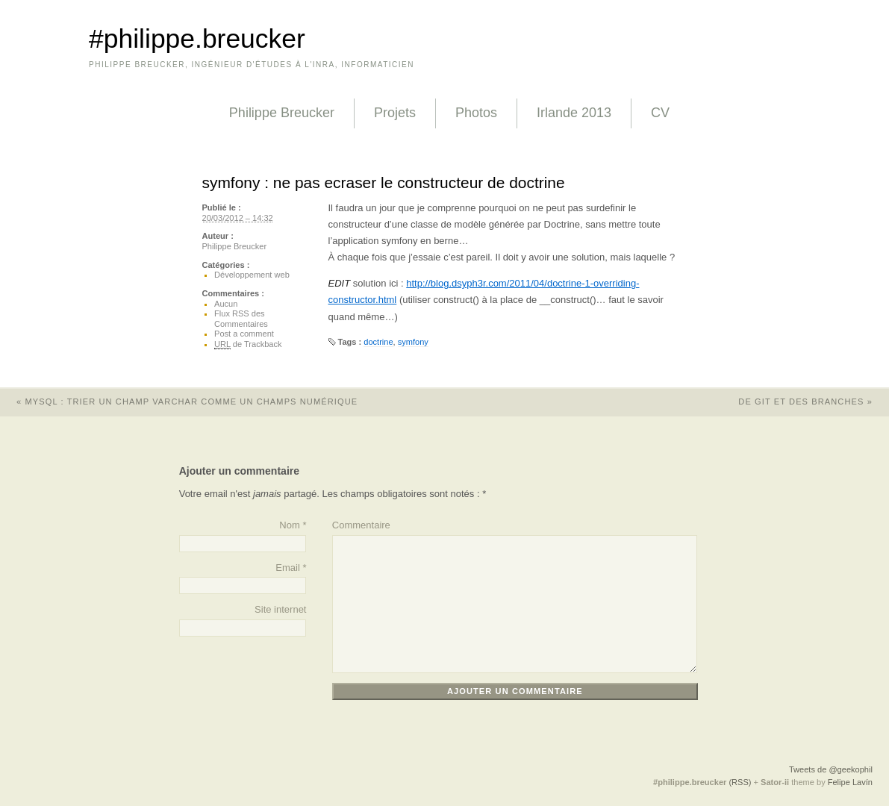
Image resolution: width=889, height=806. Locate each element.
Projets (395, 112)
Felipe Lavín (850, 782)
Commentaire (361, 525)
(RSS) (740, 782)
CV (660, 112)
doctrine (378, 341)
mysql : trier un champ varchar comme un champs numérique (179, 401)
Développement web (252, 274)
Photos (476, 112)
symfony (413, 341)
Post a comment (244, 333)
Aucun (225, 303)
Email (287, 567)
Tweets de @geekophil (831, 769)
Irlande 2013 (574, 112)
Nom (289, 525)
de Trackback (247, 344)
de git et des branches (813, 401)
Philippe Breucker (281, 112)
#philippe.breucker (197, 39)
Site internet (280, 609)
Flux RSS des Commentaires (241, 318)
